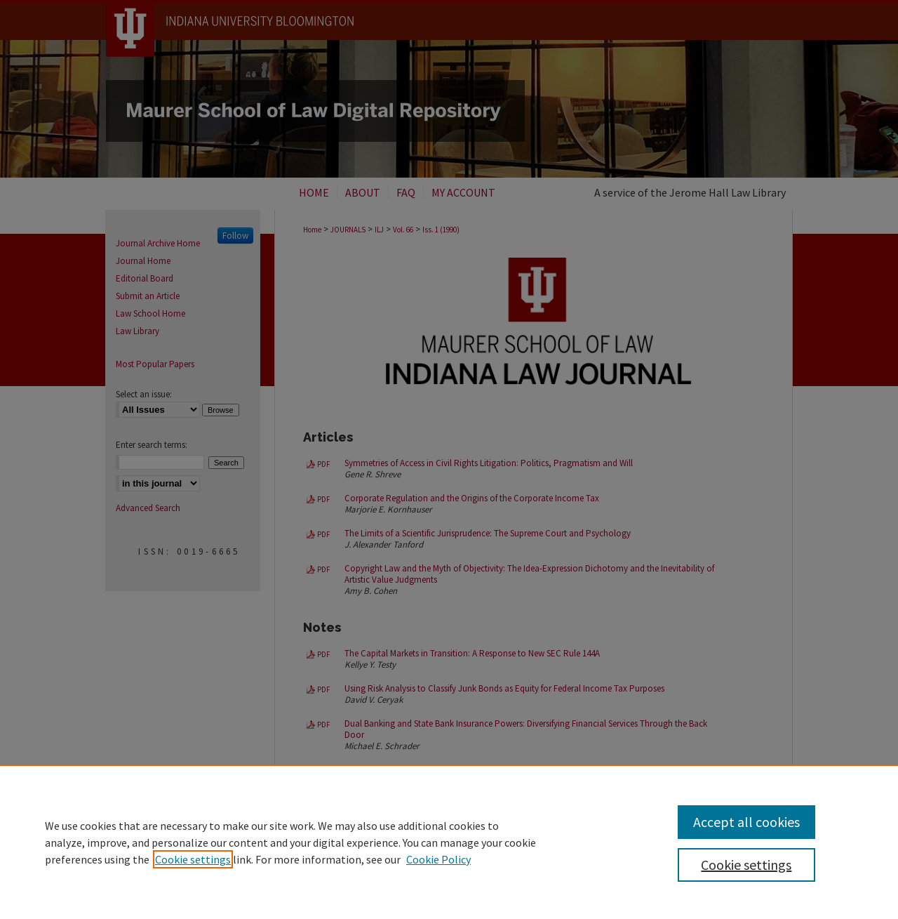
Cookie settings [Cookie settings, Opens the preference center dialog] (746, 864)
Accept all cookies (746, 822)
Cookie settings (193, 859)
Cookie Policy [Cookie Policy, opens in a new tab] (438, 859)
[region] (449, 842)
